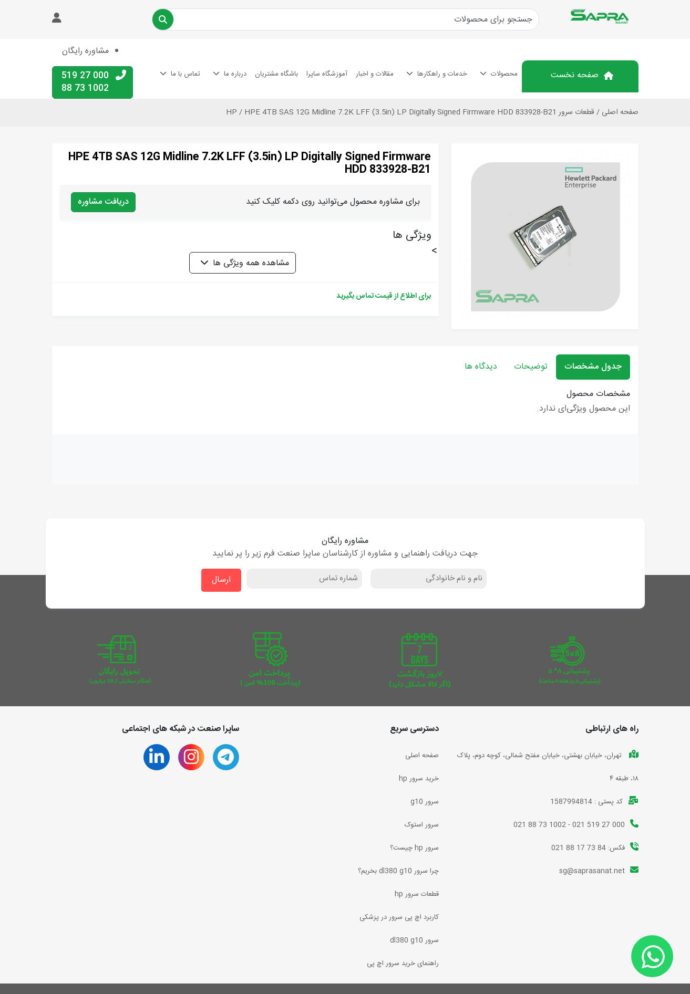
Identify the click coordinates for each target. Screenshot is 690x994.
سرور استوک (422, 825)
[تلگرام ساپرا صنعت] (225, 761)
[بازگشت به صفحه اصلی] (603, 17)
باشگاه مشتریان (276, 74)
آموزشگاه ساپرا (326, 74)
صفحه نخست (575, 75)
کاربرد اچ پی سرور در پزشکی (399, 917)
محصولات (504, 74)
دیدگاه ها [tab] (481, 367)
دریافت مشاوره (103, 202)
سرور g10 (424, 802)
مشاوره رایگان (85, 51)
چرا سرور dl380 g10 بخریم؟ (398, 871)
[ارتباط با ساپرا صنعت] (652, 956)
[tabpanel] (345, 402)
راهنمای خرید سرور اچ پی (403, 963)
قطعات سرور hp (417, 894)
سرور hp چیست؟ (414, 848)
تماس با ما (185, 74)
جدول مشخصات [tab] (593, 367)
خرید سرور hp (419, 778)
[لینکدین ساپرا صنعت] (156, 761)
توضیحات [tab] (531, 367)
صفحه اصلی (620, 112)
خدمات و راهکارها (442, 74)
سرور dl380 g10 (414, 940)
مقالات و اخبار (375, 74)
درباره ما (235, 74)
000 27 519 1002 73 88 (93, 82)
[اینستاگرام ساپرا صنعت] (191, 761)
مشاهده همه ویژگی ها (251, 263)
